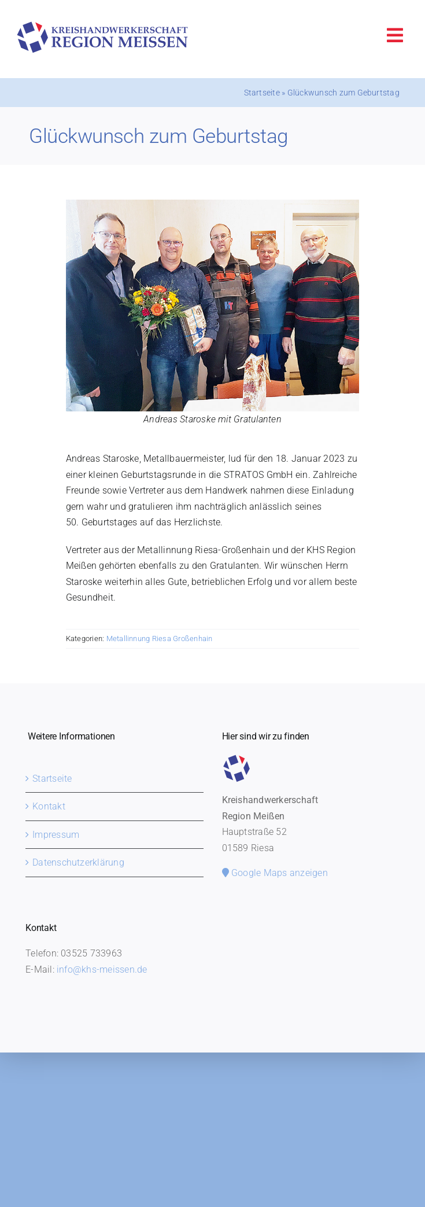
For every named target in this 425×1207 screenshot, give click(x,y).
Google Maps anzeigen (275, 872)
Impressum (55, 834)
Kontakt (48, 806)
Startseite (262, 92)
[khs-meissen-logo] (102, 25)
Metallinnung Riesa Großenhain (159, 638)
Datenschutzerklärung (78, 862)
